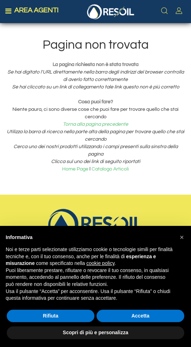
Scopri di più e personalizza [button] (95, 332)
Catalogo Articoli (110, 169)
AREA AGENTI (36, 10)
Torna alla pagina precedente (95, 124)
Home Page (75, 169)
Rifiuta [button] (51, 316)
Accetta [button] (140, 316)
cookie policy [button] (100, 263)
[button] (181, 237)
